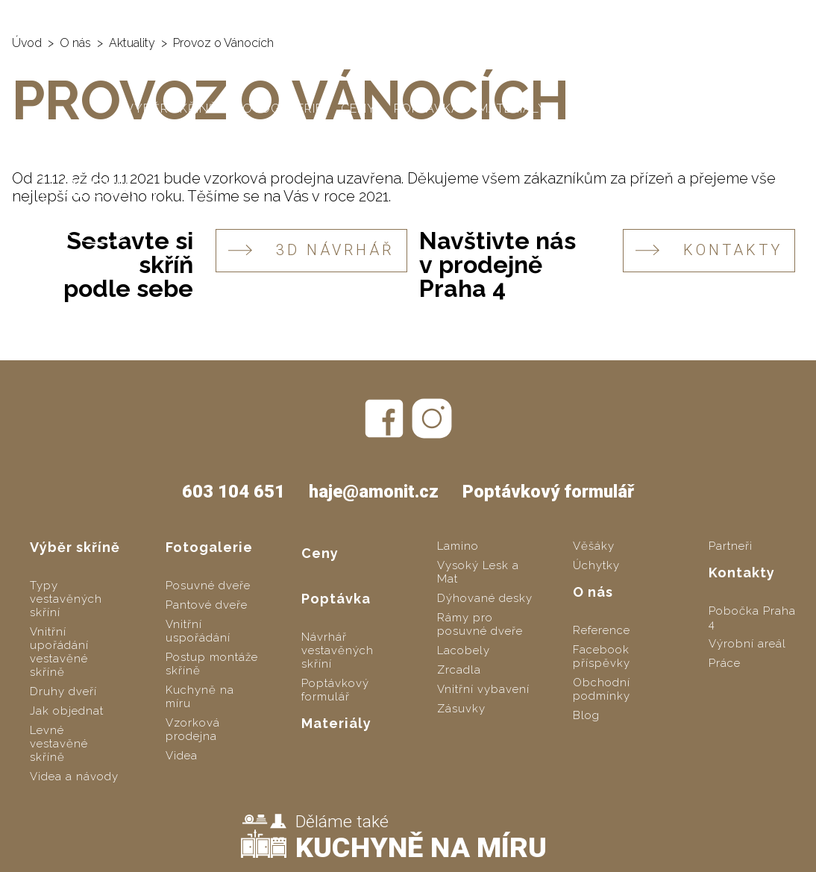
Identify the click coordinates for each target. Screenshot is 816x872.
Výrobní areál (747, 643)
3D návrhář (311, 250)
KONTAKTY (708, 250)
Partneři (731, 546)
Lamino (458, 546)
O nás (585, 108)
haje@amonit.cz (750, 15)
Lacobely (463, 650)
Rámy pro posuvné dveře (480, 624)
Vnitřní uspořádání (198, 631)
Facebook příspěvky (601, 656)
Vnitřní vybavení (483, 689)
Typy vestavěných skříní (66, 599)
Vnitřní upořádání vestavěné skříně (59, 652)
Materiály (512, 108)
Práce (725, 663)
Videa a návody (74, 776)
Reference (601, 630)
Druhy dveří (63, 691)
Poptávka (427, 108)
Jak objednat (67, 711)
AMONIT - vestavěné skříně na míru (135, 15)
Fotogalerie (279, 108)
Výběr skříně (171, 108)
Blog (586, 715)
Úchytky (596, 565)
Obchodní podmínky (601, 689)
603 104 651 (644, 15)
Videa (182, 755)
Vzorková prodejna (193, 729)
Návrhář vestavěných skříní (337, 650)
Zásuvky (461, 708)
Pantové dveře (207, 605)
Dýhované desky (485, 598)
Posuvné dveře (208, 585)
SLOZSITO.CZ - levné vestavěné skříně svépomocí (440, 15)
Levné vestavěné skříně (59, 744)
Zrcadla (459, 670)
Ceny (358, 108)
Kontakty (657, 108)
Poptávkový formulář (548, 491)
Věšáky (594, 546)
